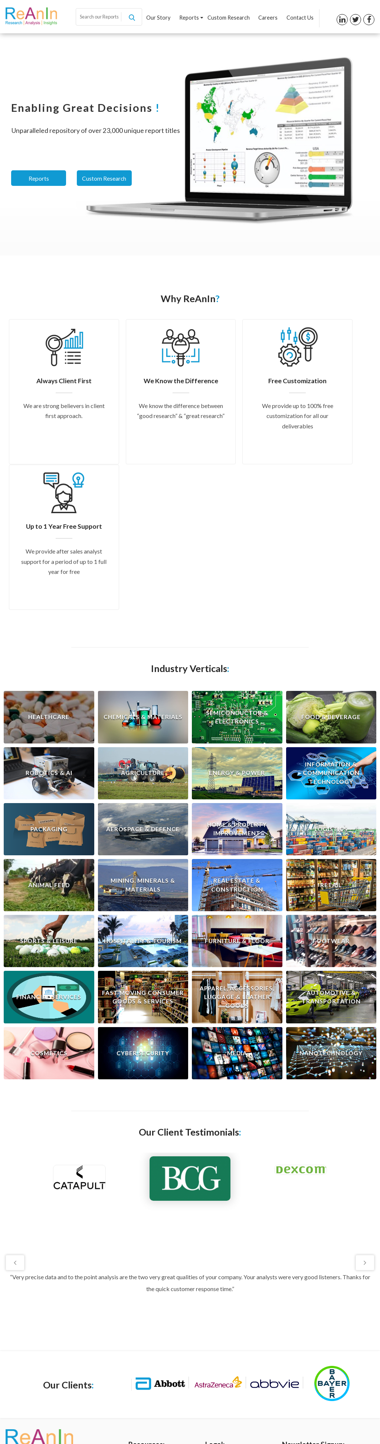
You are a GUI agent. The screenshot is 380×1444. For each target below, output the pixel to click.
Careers (268, 18)
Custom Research (230, 18)
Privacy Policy (221, 1318)
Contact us (141, 1367)
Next (364, 1116)
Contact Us (300, 18)
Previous (16, 1116)
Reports (192, 18)
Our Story (160, 18)
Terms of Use (221, 1330)
